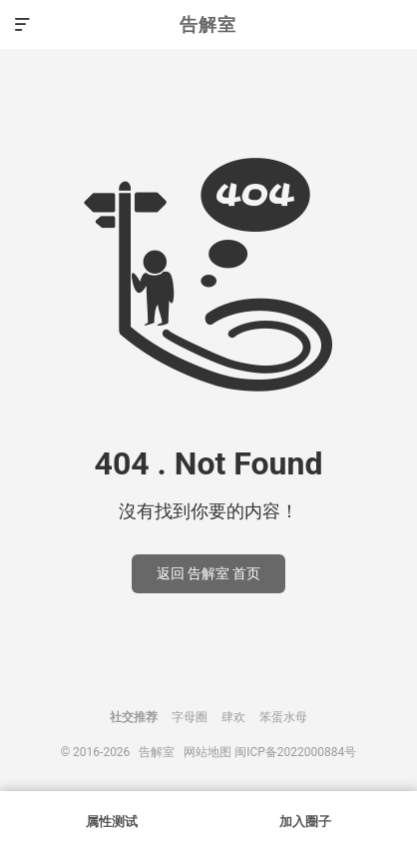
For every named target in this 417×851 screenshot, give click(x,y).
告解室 (208, 24)
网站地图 (207, 752)
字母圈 (190, 717)
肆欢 (233, 717)
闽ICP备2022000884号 (295, 752)
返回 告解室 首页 (209, 573)
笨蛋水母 (283, 717)
